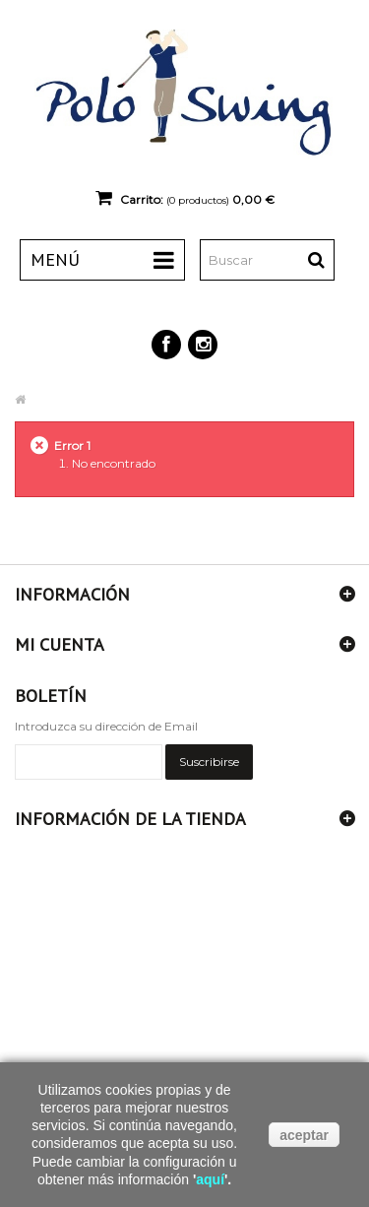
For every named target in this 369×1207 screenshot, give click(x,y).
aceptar (304, 1135)
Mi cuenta (59, 644)
